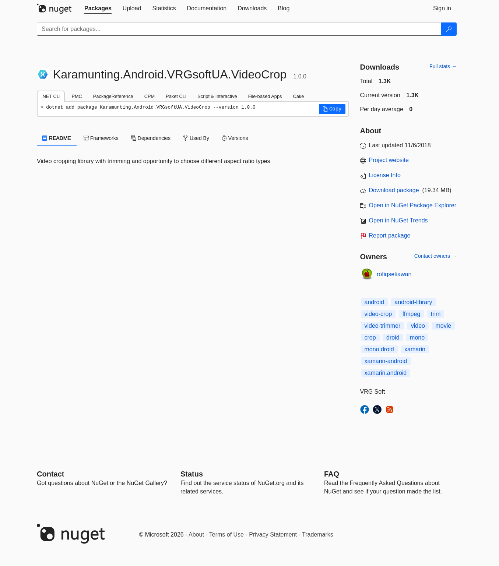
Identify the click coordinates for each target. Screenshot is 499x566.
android (374, 302)
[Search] (449, 29)
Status (191, 474)
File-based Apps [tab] (265, 96)
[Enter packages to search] (239, 29)
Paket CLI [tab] (176, 96)
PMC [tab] (76, 96)
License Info (385, 175)
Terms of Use (226, 534)
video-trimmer (383, 326)
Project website (389, 160)
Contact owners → (435, 256)
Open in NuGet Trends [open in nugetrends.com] (398, 220)
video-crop (378, 314)
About (196, 534)
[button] (332, 109)
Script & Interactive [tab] (217, 96)
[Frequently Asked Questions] (331, 474)
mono (417, 337)
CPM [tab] (149, 96)
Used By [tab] (196, 138)
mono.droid (379, 349)
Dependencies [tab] (151, 138)
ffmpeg (412, 314)
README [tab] (56, 138)
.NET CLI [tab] (50, 96)
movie (443, 326)
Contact (50, 474)
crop (370, 337)
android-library (413, 302)
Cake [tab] (298, 96)
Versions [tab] (235, 138)
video (418, 326)
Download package (394, 190)
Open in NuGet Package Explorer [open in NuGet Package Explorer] (412, 205)
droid (393, 337)
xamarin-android (386, 361)
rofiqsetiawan (394, 274)
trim (436, 314)
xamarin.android (386, 373)
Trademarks (317, 534)
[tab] (98, 8)
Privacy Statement (273, 534)
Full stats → (443, 66)
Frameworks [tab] (101, 138)
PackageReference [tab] (113, 96)
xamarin (414, 349)
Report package (390, 235)
